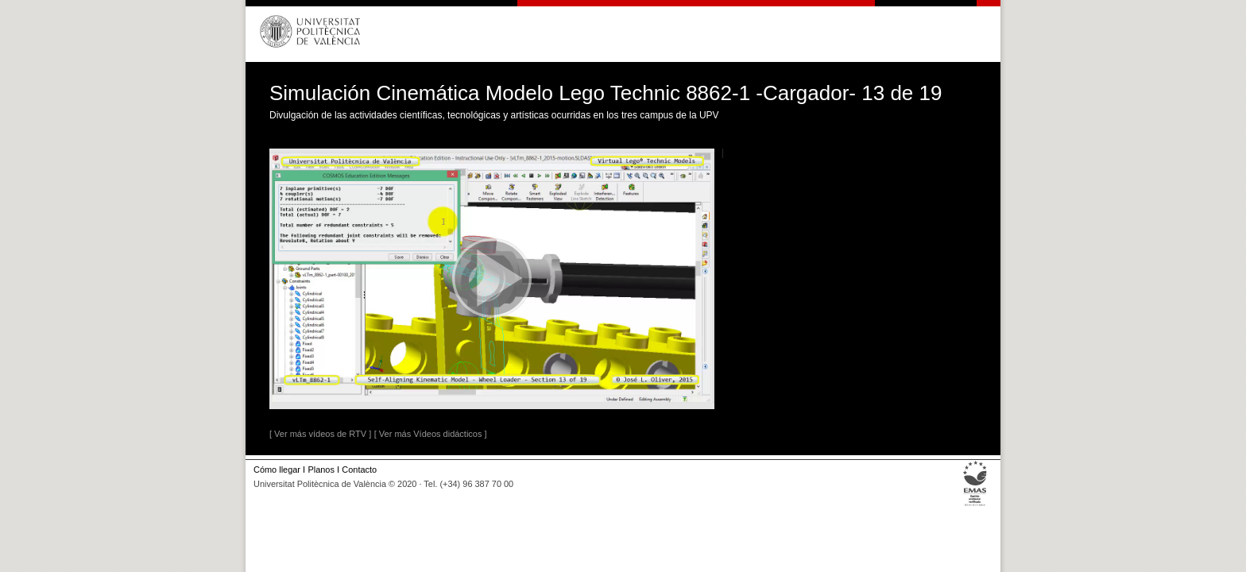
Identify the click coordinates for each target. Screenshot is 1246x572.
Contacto (359, 469)
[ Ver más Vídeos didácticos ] (430, 434)
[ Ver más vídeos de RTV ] (320, 434)
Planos (321, 469)
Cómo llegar (276, 469)
